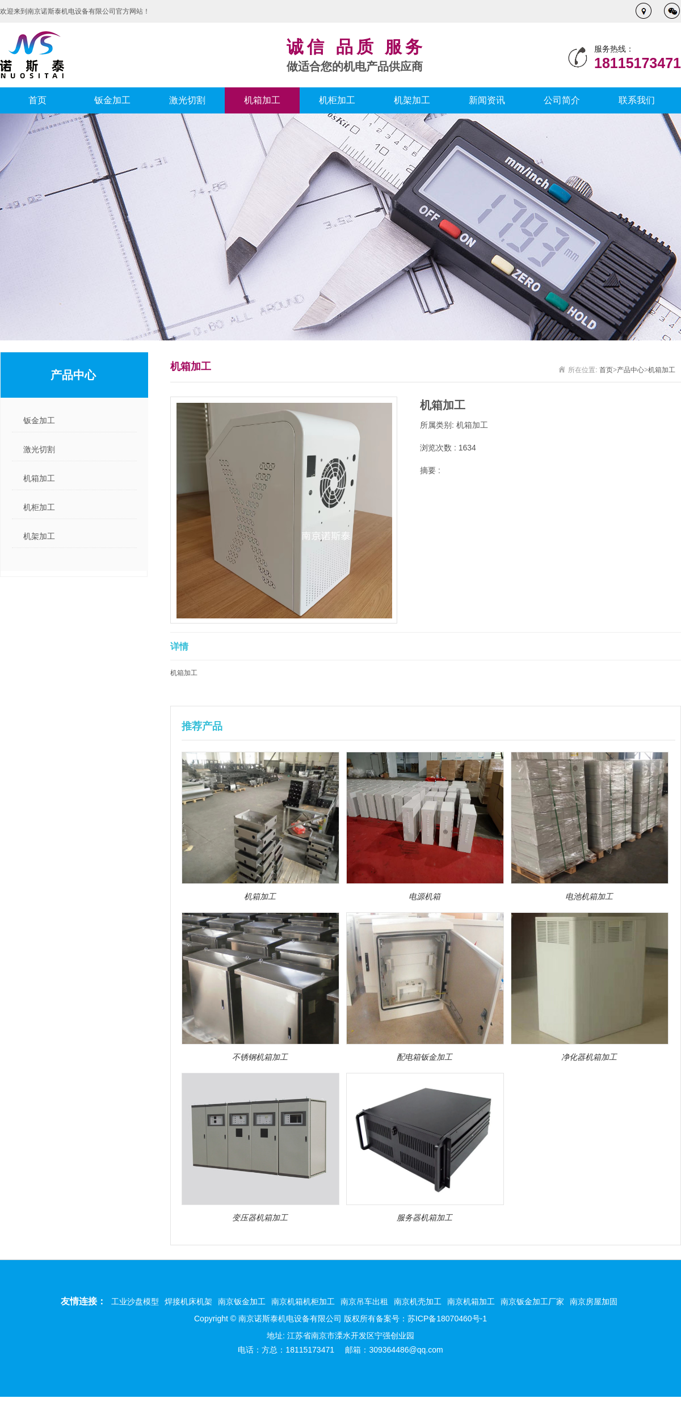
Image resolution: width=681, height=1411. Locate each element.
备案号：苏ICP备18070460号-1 (431, 1318)
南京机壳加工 (418, 1301)
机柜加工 (337, 100)
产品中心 (630, 370)
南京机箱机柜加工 (303, 1301)
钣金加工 (112, 100)
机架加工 (412, 100)
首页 (37, 100)
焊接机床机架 (188, 1301)
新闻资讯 (487, 100)
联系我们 (637, 100)
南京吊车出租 (364, 1301)
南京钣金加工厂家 (532, 1301)
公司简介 (562, 100)
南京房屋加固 (593, 1301)
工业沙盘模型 (135, 1301)
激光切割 (187, 100)
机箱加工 (262, 100)
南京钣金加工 (242, 1301)
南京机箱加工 (471, 1301)
